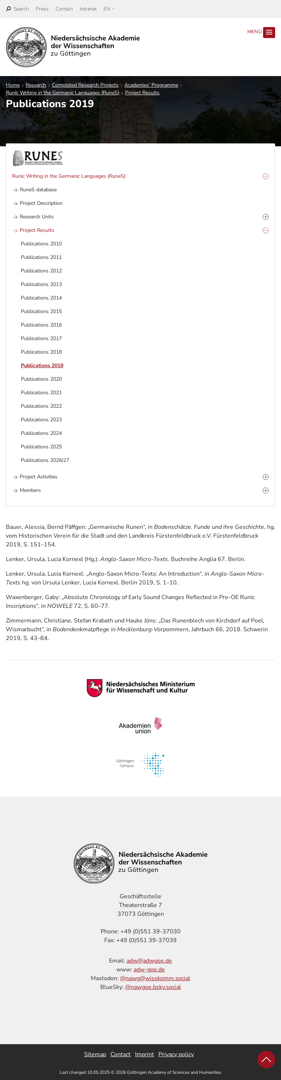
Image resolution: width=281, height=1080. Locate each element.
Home (13, 85)
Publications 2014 (41, 297)
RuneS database (38, 189)
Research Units (37, 216)
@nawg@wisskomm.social (155, 978)
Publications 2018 (41, 352)
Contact (64, 8)
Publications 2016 (41, 324)
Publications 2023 (41, 419)
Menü (261, 32)
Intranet (88, 8)
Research (36, 85)
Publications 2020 (41, 379)
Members (30, 490)
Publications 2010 (41, 243)
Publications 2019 (42, 365)
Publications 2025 (41, 446)
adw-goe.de (149, 970)
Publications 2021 (41, 392)
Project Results (142, 92)
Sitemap (95, 1054)
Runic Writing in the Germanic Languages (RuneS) (62, 92)
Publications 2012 (41, 270)
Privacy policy (176, 1054)
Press (42, 8)
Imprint (144, 1054)
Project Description (41, 203)
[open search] (17, 8)
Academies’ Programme (151, 85)
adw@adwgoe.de (149, 961)
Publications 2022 (41, 406)
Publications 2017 (41, 338)
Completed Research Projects (85, 85)
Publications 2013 (41, 284)
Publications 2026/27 (45, 460)
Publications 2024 (41, 433)
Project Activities (38, 476)
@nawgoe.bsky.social (153, 987)
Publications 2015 (41, 311)
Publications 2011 (41, 257)
